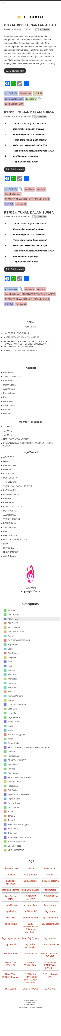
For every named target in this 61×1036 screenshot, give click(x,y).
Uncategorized (14, 860)
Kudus (6, 411)
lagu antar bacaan (30, 904)
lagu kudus (11, 925)
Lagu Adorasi (30, 895)
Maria (10, 740)
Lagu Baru (12, 723)
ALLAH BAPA (9, 529)
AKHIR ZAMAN (10, 570)
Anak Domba (9, 419)
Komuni (6, 423)
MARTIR (7, 512)
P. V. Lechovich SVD (50, 989)
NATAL (6, 475)
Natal (10, 753)
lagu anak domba (10, 904)
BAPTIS (7, 545)
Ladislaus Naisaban (10, 896)
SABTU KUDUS (30, 1003)
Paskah (11, 765)
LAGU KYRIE (30, 925)
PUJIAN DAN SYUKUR (18, 808)
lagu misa (11, 931)
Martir (10, 744)
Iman (10, 675)
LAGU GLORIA (50, 910)
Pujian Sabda (9, 399)
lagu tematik (11, 958)
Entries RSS (30, 1017)
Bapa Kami (8, 415)
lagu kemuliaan (30, 919)
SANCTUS (50, 1003)
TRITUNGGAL (10, 496)
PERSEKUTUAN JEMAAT (15, 554)
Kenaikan (12, 697)
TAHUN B (7, 445)
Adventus (12, 624)
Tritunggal (12, 847)
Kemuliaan (8, 395)
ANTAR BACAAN (16, 645)
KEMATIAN (8, 516)
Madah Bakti (13, 735)
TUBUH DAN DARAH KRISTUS (18, 500)
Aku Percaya (9, 403)
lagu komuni (50, 919)
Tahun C (11, 834)
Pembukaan (8, 386)
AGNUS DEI (50, 882)
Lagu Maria (13, 727)
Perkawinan (13, 787)
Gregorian (12, 671)
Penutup (7, 428)
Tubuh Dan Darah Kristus (19, 851)
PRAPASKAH (9, 479)
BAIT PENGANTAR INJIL (19, 654)
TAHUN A (7, 441)
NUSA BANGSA (10, 566)
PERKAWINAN (10, 525)
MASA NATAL (30, 967)
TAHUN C (7, 449)
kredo (50, 889)
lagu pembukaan (50, 931)
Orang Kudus (14, 757)
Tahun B (11, 830)
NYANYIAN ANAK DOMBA (50, 969)
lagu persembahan (50, 938)
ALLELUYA (13, 637)
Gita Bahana (13, 667)
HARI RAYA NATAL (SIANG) (16, 453)
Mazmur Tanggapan (17, 748)
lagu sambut (50, 952)
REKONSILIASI (10, 549)
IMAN (6, 558)
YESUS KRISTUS (11, 533)
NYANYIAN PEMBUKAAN (30, 978)
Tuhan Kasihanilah (11, 390)
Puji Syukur (13, 804)
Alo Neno (10, 889)
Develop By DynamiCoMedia (30, 1021)
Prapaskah (13, 800)
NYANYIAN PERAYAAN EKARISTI (50, 979)
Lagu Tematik (14, 731)
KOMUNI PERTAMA (12, 521)
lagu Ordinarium (30, 931)
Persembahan (9, 407)
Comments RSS (30, 1019)
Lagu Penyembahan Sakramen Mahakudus (30, 942)
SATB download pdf (15, 85)
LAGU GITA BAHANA (30, 911)
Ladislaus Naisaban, (17, 718)
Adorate (30, 882)
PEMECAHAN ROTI (17, 774)
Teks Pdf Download (15, 183)
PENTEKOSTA (10, 492)
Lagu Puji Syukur (30, 952)
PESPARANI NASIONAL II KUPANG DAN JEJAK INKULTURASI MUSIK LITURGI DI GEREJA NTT (26, 356)
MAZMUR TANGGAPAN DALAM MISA (21, 351)
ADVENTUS (9, 471)
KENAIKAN (8, 488)
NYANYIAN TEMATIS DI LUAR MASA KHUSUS (30, 992)
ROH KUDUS (9, 537)
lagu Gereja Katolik (11, 911)
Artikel (11, 650)
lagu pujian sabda (11, 952)
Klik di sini (12, 701)
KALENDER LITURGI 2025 (16, 347)
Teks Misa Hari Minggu (18, 838)
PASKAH (7, 483)
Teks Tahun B (14, 842)
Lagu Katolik (11, 919)
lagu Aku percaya (50, 895)
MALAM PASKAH (50, 958)
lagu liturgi (50, 925)
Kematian (12, 688)
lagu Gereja (50, 904)
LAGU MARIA (9, 504)
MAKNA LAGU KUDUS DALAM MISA (21, 364)
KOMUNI (12, 705)
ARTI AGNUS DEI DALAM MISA (19, 360)
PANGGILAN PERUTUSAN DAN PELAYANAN (29, 761)
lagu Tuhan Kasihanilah (30, 960)
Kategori (11, 684)
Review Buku (14, 817)
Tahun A (11, 825)
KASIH (11, 680)
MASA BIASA (11, 967)
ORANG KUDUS (11, 508)
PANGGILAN (9, 562)
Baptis (11, 663)
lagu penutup (10, 938)
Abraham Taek (11, 882)
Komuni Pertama (15, 710)
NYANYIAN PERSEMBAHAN (10, 989)
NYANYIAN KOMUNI (10, 978)
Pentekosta (13, 778)
